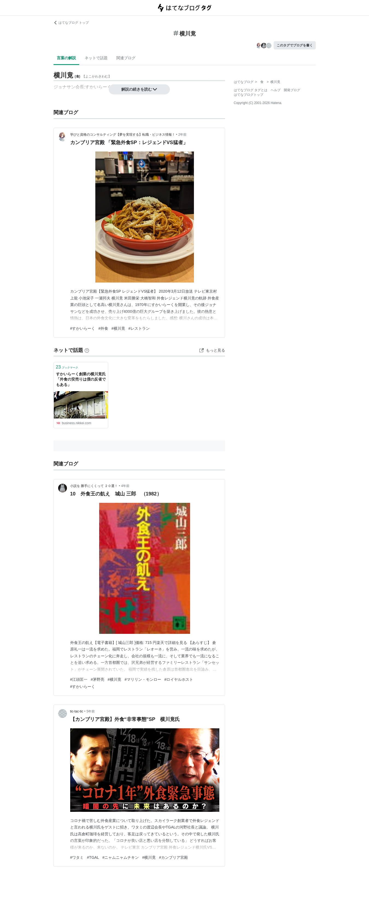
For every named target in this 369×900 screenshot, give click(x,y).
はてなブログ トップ (71, 23)
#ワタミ (77, 857)
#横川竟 (118, 328)
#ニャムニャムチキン (120, 857)
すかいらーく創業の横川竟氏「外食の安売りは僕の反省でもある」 (81, 379)
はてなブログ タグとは (250, 90)
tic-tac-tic (76, 711)
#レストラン (139, 328)
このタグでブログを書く (295, 45)
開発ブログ (292, 90)
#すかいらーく (82, 328)
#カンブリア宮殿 (173, 857)
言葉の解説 (66, 58)
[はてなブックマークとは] (87, 350)
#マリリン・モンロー (143, 679)
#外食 (103, 328)
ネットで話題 (96, 58)
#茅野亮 (97, 679)
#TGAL (93, 857)
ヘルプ (276, 90)
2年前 (182, 134)
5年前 (91, 711)
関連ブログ (125, 58)
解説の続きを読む (139, 89)
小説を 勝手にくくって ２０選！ (94, 486)
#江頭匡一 (79, 679)
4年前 (125, 486)
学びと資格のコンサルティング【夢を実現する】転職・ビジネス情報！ (122, 134)
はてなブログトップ (248, 95)
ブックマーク (67, 367)
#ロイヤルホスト (178, 679)
